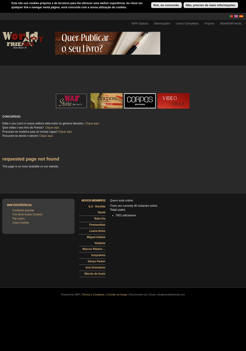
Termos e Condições (93, 294)
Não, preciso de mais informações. (211, 5)
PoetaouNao (97, 224)
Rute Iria (99, 218)
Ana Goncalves (95, 267)
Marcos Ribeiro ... (94, 249)
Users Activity (20, 222)
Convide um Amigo (117, 294)
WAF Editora (139, 23)
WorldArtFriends (230, 23)
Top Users (18, 218)
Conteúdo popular (23, 210)
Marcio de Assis (95, 273)
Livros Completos (187, 23)
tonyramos (98, 255)
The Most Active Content (27, 214)
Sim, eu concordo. (166, 5)
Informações (162, 23)
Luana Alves (97, 231)
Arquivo (209, 23)
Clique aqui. (92, 123)
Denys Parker (96, 261)
